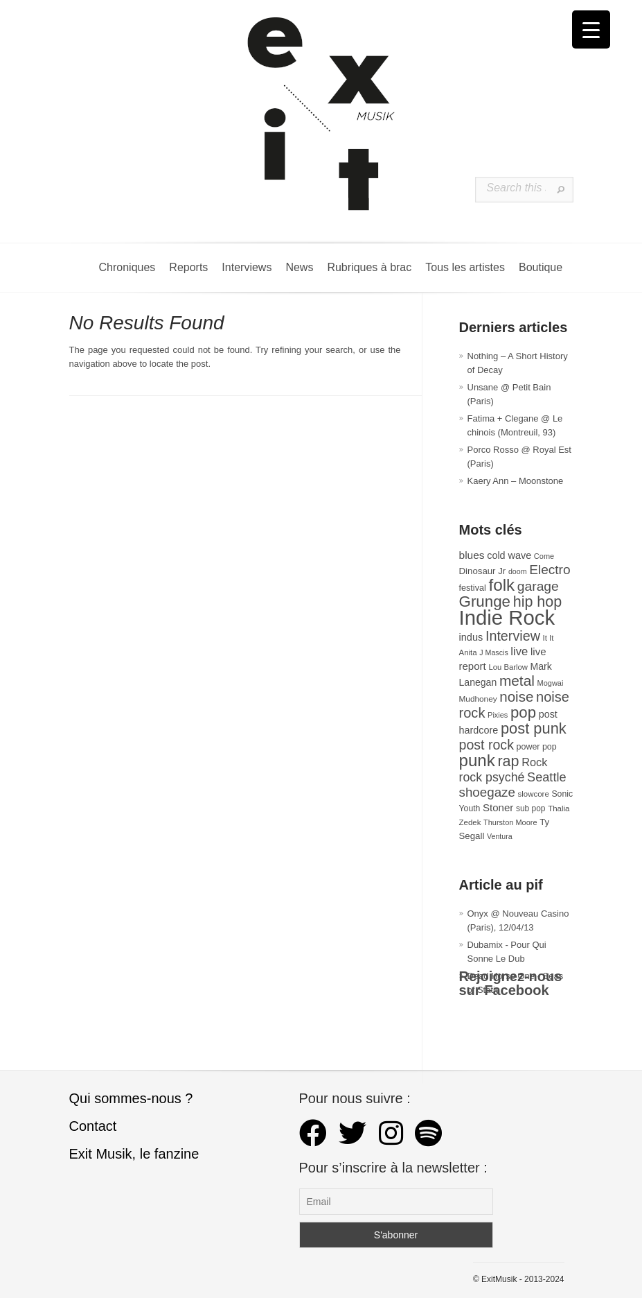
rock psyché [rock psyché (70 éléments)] (492, 777)
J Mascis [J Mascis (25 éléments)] (493, 652)
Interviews (246, 267)
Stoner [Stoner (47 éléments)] (498, 807)
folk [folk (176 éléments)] (501, 585)
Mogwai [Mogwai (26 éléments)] (550, 683)
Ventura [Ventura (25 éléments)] (499, 836)
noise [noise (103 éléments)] (516, 696)
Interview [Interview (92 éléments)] (512, 635)
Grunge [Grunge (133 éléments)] (485, 601)
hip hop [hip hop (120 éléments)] (537, 602)
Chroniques (127, 267)
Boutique (540, 267)
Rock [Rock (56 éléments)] (534, 762)
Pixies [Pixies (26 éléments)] (498, 715)
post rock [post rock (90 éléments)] (486, 744)
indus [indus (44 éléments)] (471, 637)
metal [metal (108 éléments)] (517, 681)
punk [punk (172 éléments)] (477, 760)
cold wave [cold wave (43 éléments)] (509, 555)
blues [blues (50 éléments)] (472, 555)
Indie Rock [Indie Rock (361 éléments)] (507, 617)
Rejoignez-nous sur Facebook (510, 983)
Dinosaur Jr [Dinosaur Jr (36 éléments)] (482, 571)
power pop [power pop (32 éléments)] (537, 747)
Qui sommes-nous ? (131, 1098)
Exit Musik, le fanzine (134, 1153)
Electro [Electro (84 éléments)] (549, 569)
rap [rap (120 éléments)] (508, 761)
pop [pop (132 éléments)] (523, 712)
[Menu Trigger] (591, 29)
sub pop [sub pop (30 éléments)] (531, 808)
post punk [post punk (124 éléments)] (534, 728)
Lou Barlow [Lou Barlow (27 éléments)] (508, 667)
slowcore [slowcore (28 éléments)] (533, 794)
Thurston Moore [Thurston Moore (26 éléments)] (510, 822)
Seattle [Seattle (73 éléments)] (546, 777)
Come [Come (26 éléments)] (544, 556)
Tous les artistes (465, 267)
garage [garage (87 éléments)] (538, 586)
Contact (93, 1126)
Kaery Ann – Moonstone (515, 481)
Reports (188, 267)
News (299, 267)
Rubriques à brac (369, 267)
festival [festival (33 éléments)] (472, 588)
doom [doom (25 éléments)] (517, 571)
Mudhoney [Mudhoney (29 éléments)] (478, 699)
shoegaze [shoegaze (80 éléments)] (487, 792)
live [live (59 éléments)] (519, 651)
